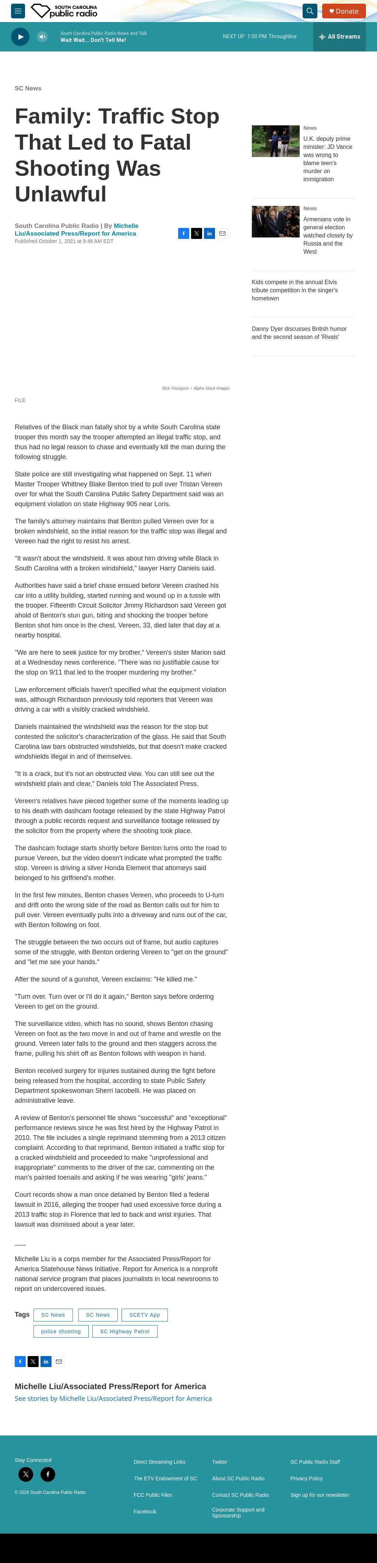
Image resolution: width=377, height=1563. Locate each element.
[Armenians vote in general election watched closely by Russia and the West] (276, 221)
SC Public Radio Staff (315, 1462)
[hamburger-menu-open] (18, 11)
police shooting (61, 1331)
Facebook (145, 1511)
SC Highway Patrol (125, 1331)
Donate (347, 11)
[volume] (42, 37)
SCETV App (144, 1315)
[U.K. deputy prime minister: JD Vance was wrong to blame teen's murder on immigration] (276, 141)
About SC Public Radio (238, 1478)
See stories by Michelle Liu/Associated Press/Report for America (113, 1398)
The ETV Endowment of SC (165, 1478)
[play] (20, 37)
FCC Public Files (153, 1495)
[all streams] (339, 36)
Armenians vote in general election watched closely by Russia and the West (328, 235)
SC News (28, 88)
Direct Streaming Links (160, 1462)
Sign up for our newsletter (319, 1495)
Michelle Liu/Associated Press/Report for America (76, 229)
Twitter (219, 1462)
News (310, 128)
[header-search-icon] (310, 11)
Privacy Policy (306, 1478)
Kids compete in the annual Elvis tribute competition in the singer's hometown (295, 290)
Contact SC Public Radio (240, 1495)
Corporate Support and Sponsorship (238, 1513)
